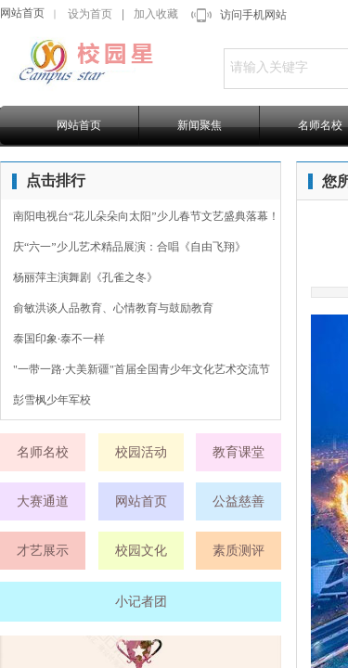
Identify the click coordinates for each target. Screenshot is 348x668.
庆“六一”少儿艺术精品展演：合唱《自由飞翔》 (129, 246)
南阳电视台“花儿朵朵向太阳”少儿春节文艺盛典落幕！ (146, 216)
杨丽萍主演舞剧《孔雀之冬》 (85, 277)
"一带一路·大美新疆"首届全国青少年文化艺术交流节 (141, 369)
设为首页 (90, 13)
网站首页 (22, 12)
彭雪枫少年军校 (52, 399)
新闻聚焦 (199, 125)
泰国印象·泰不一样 (59, 338)
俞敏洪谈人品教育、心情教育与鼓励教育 (113, 308)
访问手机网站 (253, 14)
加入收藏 (156, 13)
